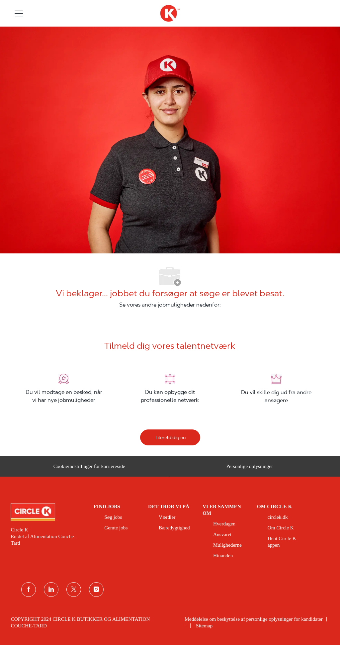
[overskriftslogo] (170, 13)
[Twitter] (73, 589)
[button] (19, 13)
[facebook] (28, 589)
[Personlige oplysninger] (249, 469)
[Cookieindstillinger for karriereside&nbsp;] (90, 469)
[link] (47, 512)
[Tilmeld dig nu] (170, 437)
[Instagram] (96, 589)
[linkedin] (51, 589)
